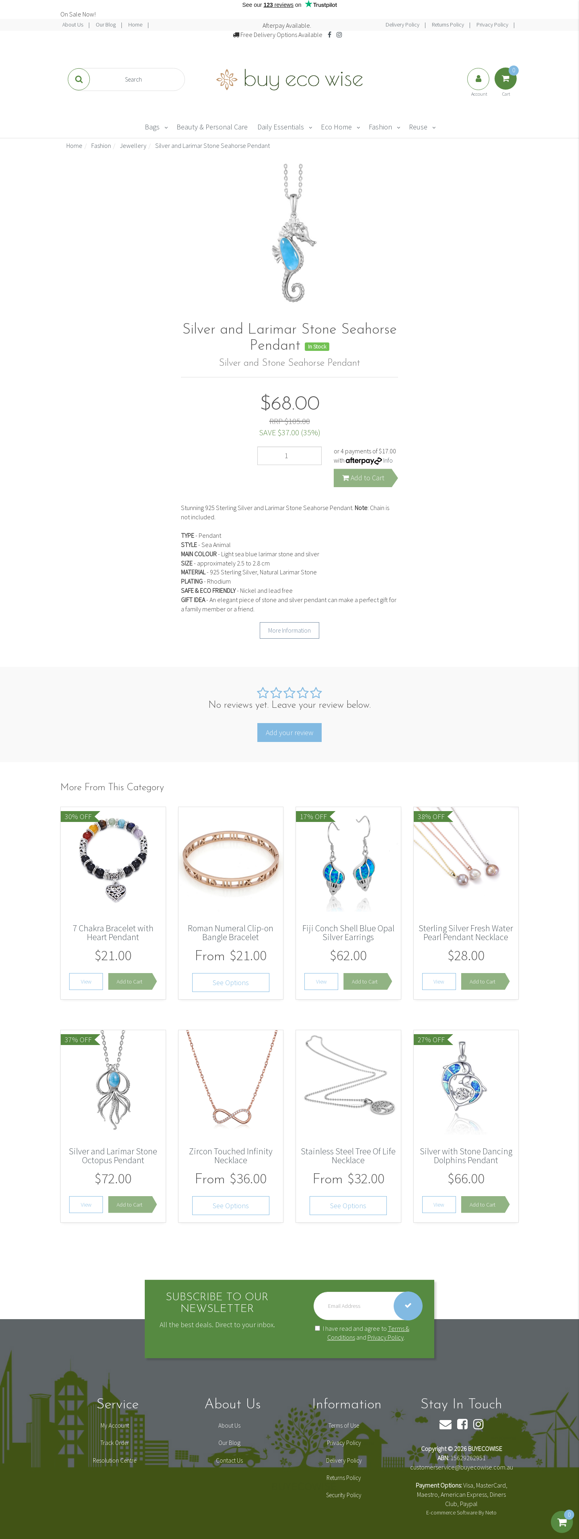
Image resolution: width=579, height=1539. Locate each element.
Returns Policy (448, 24)
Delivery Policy (403, 24)
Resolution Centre (114, 1460)
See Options (231, 982)
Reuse (418, 126)
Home (136, 24)
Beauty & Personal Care (212, 126)
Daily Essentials (280, 126)
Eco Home (336, 126)
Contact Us (229, 1460)
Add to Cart (363, 477)
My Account (115, 1425)
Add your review (289, 732)
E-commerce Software (451, 1512)
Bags (152, 126)
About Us (73, 24)
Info (388, 460)
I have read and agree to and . (362, 1333)
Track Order (115, 1443)
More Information (289, 630)
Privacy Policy (492, 24)
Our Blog (106, 24)
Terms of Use (344, 1425)
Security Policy (343, 1495)
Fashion (380, 126)
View (86, 981)
